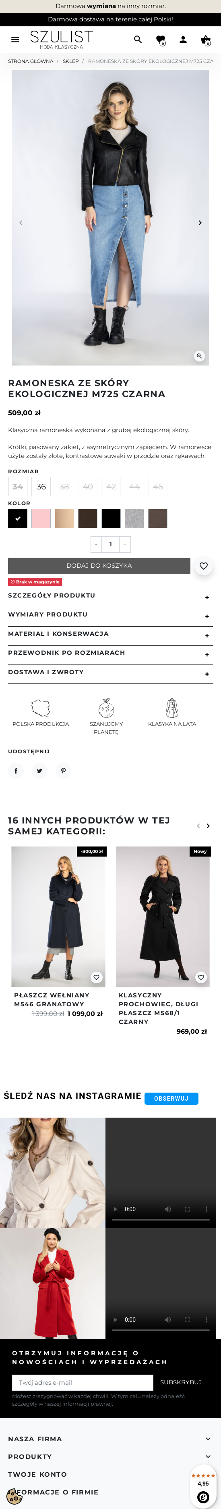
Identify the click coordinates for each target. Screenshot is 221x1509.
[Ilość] (110, 544)
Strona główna (31, 61)
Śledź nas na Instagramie (73, 1096)
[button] (138, 39)
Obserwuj (171, 1098)
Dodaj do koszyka (99, 565)
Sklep (71, 61)
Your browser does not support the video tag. (160, 1173)
